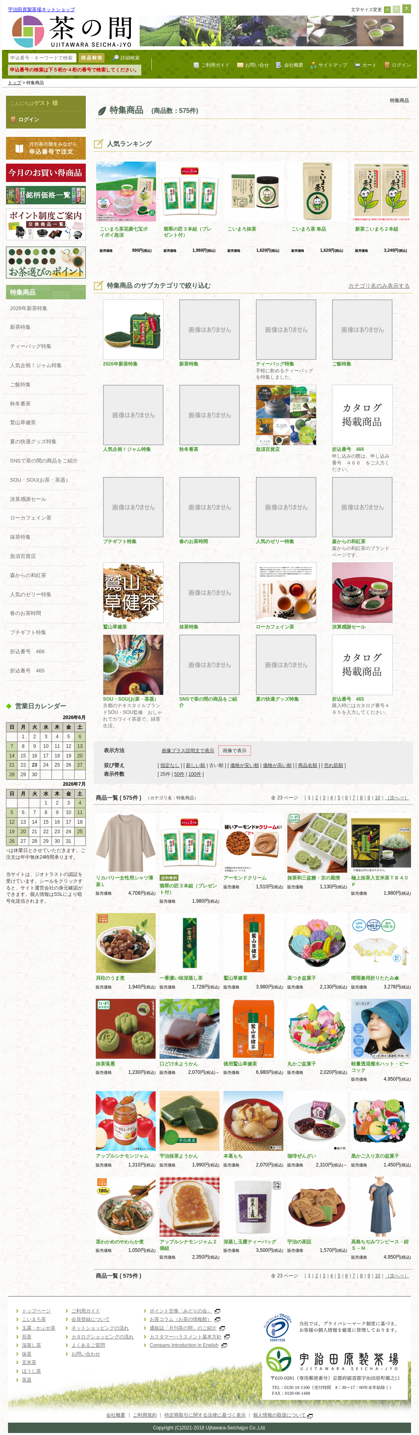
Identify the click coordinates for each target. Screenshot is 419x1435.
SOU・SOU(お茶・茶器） (40, 480)
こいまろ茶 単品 (308, 229)
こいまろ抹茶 (241, 229)
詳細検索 (130, 57)
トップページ (36, 1311)
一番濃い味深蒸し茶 (181, 978)
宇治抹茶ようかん (179, 1156)
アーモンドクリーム (245, 878)
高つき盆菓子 (301, 978)
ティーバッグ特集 (30, 346)
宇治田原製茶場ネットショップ (41, 9)
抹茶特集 (20, 537)
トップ (14, 82)
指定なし (170, 765)
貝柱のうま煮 (110, 978)
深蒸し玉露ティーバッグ (249, 1242)
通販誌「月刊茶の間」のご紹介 (187, 1328)
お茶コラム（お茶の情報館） (185, 1319)
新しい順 (195, 765)
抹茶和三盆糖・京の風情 (313, 878)
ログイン (401, 64)
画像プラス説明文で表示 (188, 750)
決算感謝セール (28, 499)
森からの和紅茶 (28, 575)
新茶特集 (20, 327)
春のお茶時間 (25, 613)
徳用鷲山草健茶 (240, 1064)
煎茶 (27, 1337)
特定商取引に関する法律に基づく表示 (205, 1415)
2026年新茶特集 (28, 308)
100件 (194, 774)
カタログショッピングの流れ (102, 1337)
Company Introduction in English (188, 1345)
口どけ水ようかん (179, 1064)
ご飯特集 (20, 384)
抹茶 (27, 1354)
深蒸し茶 (31, 1345)
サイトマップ (332, 64)
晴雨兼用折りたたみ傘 (375, 978)
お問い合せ (257, 64)
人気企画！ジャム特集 (36, 365)
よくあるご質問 (88, 1345)
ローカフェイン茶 (30, 518)
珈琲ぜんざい (301, 1156)
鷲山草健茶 (23, 422)
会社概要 (293, 64)
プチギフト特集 (28, 632)
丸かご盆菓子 (301, 1064)
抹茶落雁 (105, 1064)
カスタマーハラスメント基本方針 (190, 1337)
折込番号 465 (27, 671)
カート (369, 64)
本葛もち (233, 1156)
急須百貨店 (23, 556)
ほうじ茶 (31, 1371)
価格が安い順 (244, 765)
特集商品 (23, 292)
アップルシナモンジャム (122, 1156)
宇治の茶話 (299, 1242)
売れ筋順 (333, 765)
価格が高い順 (277, 765)
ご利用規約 (145, 1415)
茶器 (27, 1380)
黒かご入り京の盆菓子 (375, 1156)
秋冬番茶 (20, 404)
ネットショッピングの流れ (100, 1328)
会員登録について (90, 1319)
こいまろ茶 (34, 1319)
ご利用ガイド (215, 64)
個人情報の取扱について (282, 1415)
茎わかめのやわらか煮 (120, 1242)
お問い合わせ (85, 1354)
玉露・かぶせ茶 (38, 1328)
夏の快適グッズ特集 (33, 442)
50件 (179, 774)
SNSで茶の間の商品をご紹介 (44, 461)
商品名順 (307, 765)
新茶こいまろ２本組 (376, 229)
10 (377, 798)
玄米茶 (29, 1362)
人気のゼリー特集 (30, 594)
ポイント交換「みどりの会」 (185, 1311)
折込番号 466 (27, 651)
